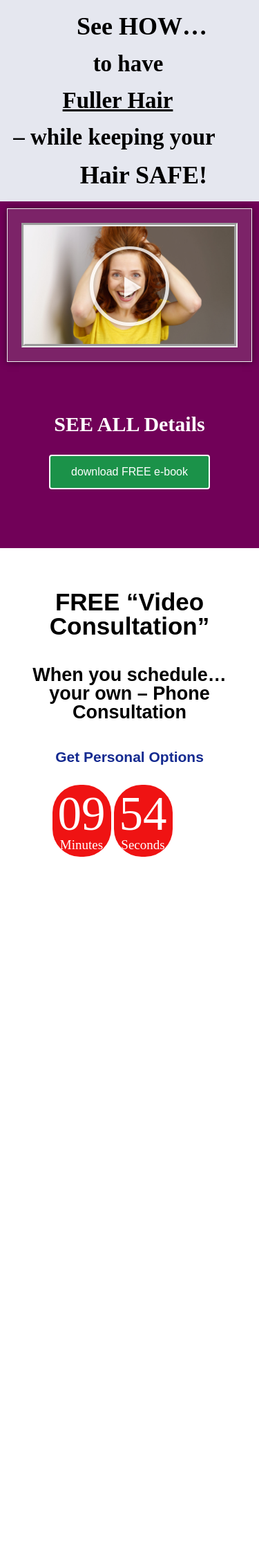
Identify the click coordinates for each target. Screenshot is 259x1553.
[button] (129, 285)
